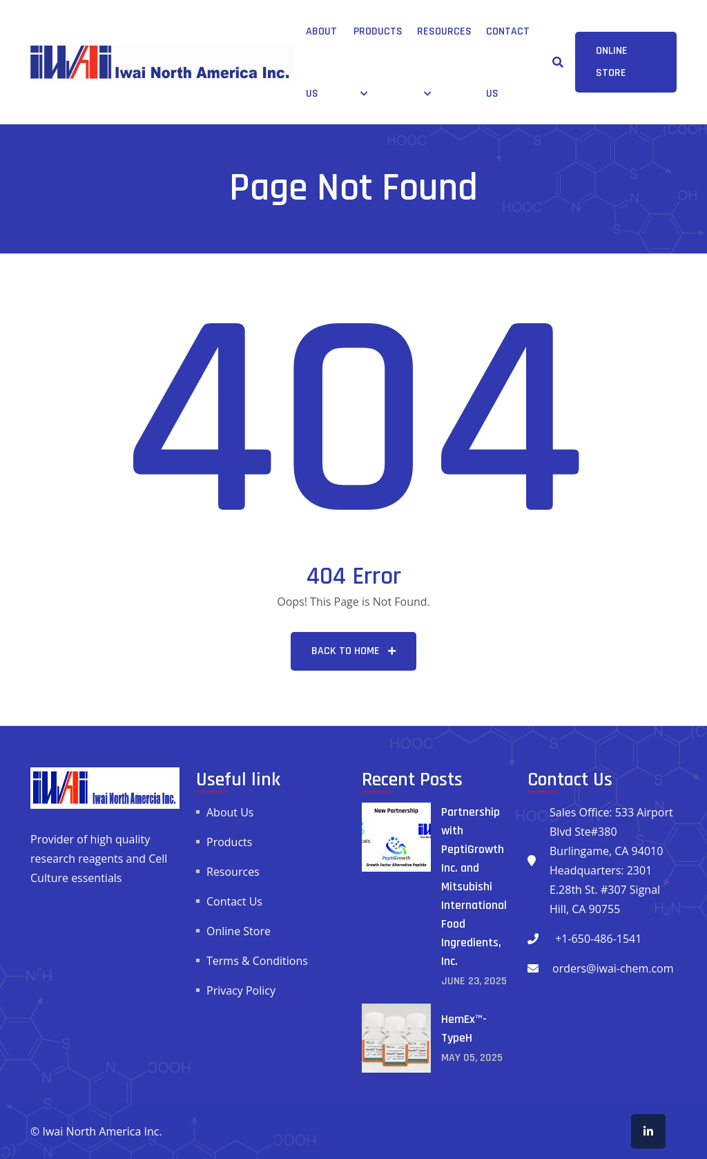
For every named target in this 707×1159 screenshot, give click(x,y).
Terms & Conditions (257, 960)
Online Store (238, 931)
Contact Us (234, 901)
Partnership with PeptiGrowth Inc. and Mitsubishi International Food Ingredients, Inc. (474, 886)
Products (378, 31)
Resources (444, 31)
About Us (230, 812)
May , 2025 (472, 1058)
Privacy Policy (240, 990)
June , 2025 (474, 981)
